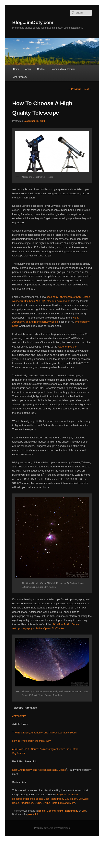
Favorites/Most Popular (63, 69)
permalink (33, 814)
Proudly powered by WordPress (52, 828)
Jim (84, 810)
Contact (41, 69)
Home (16, 69)
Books (42, 810)
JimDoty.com (20, 77)
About (28, 69)
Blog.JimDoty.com (32, 22)
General (51, 810)
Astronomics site (67, 346)
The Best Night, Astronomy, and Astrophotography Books (44, 732)
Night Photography (67, 810)
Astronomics (19, 715)
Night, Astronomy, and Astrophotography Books (39, 769)
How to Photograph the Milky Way (31, 740)
